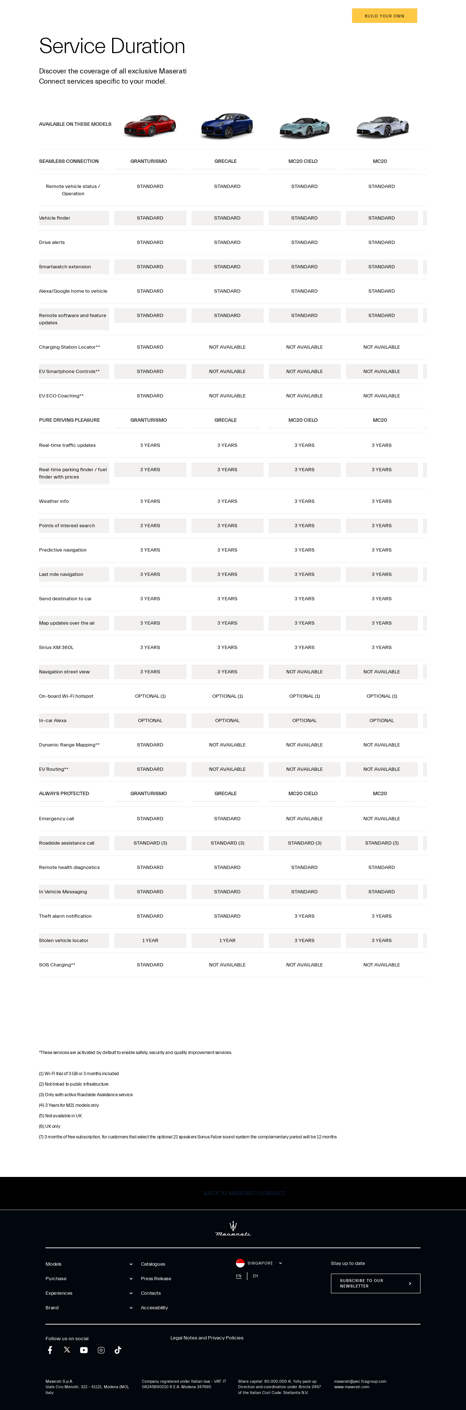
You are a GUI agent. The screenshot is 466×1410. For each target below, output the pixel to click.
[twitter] (67, 1350)
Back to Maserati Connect (245, 1193)
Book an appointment (312, 16)
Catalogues (153, 1264)
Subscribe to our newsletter (361, 1283)
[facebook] (50, 1350)
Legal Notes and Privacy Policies (207, 1338)
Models (43, 16)
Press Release (156, 1279)
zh (255, 1276)
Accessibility (154, 1308)
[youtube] (83, 1350)
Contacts (151, 1293)
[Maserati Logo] (233, 16)
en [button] (442, 16)
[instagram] (101, 1350)
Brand (158, 16)
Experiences (121, 16)
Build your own (384, 16)
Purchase (79, 16)
